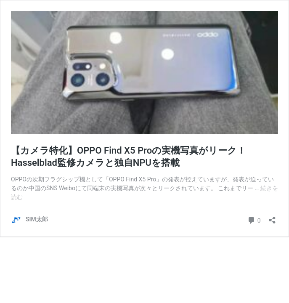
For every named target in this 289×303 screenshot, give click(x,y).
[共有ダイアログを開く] (272, 217)
